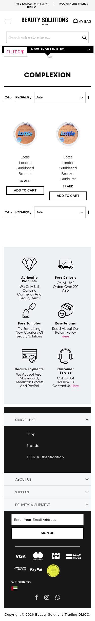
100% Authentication (45, 457)
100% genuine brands (73, 3)
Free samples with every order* (32, 5)
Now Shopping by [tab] (47, 49)
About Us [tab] (23, 479)
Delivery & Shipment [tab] (32, 505)
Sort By (25, 97)
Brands (33, 445)
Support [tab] (22, 492)
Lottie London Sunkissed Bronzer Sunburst (68, 168)
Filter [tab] (14, 51)
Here (65, 336)
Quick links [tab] (25, 420)
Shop (31, 434)
